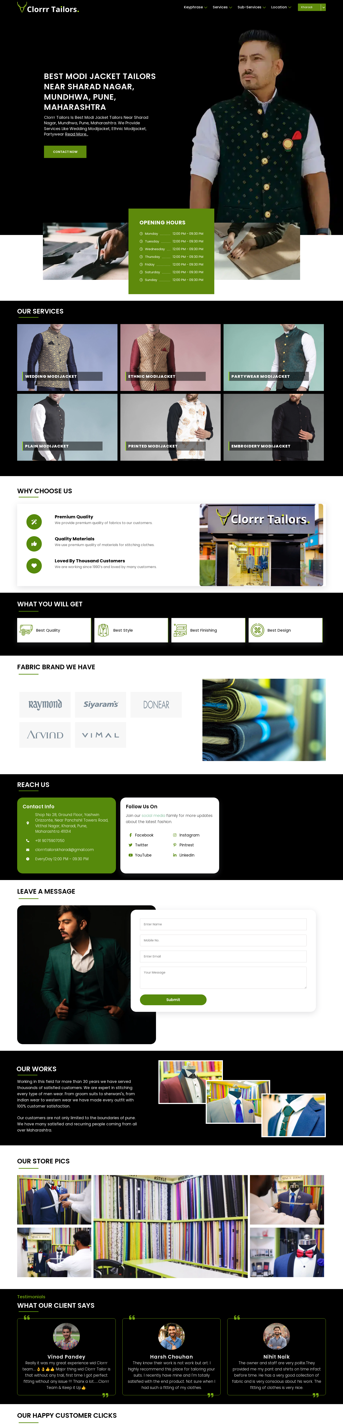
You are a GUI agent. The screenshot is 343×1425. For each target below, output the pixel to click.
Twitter (137, 845)
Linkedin (182, 855)
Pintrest (182, 845)
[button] (65, 152)
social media (153, 815)
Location (281, 7)
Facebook (139, 835)
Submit (173, 999)
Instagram (184, 835)
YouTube (139, 855)
